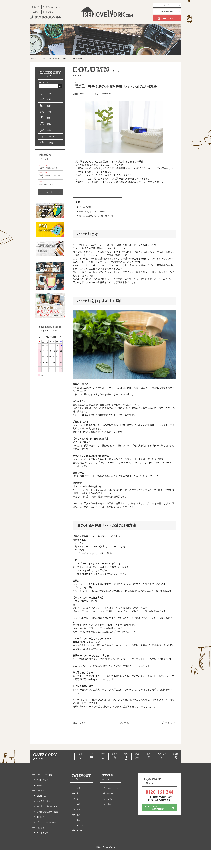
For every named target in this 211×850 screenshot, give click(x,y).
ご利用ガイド (42, 780)
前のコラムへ (79, 722)
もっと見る (50, 192)
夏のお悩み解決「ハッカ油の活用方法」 (97, 216)
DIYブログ (41, 790)
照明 (78, 788)
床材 (78, 793)
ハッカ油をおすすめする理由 (92, 211)
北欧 (109, 804)
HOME (34, 59)
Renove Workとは (44, 775)
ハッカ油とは (85, 207)
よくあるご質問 (43, 801)
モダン (110, 799)
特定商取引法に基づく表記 (48, 806)
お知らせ (40, 785)
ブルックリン (113, 788)
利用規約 (40, 817)
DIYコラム (43, 59)
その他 (79, 830)
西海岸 (110, 793)
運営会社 (40, 828)
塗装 (78, 820)
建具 (78, 809)
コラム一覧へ (124, 722)
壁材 (78, 799)
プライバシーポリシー (46, 822)
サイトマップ (42, 833)
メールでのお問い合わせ (158, 807)
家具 (78, 815)
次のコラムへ (169, 722)
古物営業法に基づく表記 (47, 812)
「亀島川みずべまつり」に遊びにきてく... (50, 175)
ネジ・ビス (81, 825)
